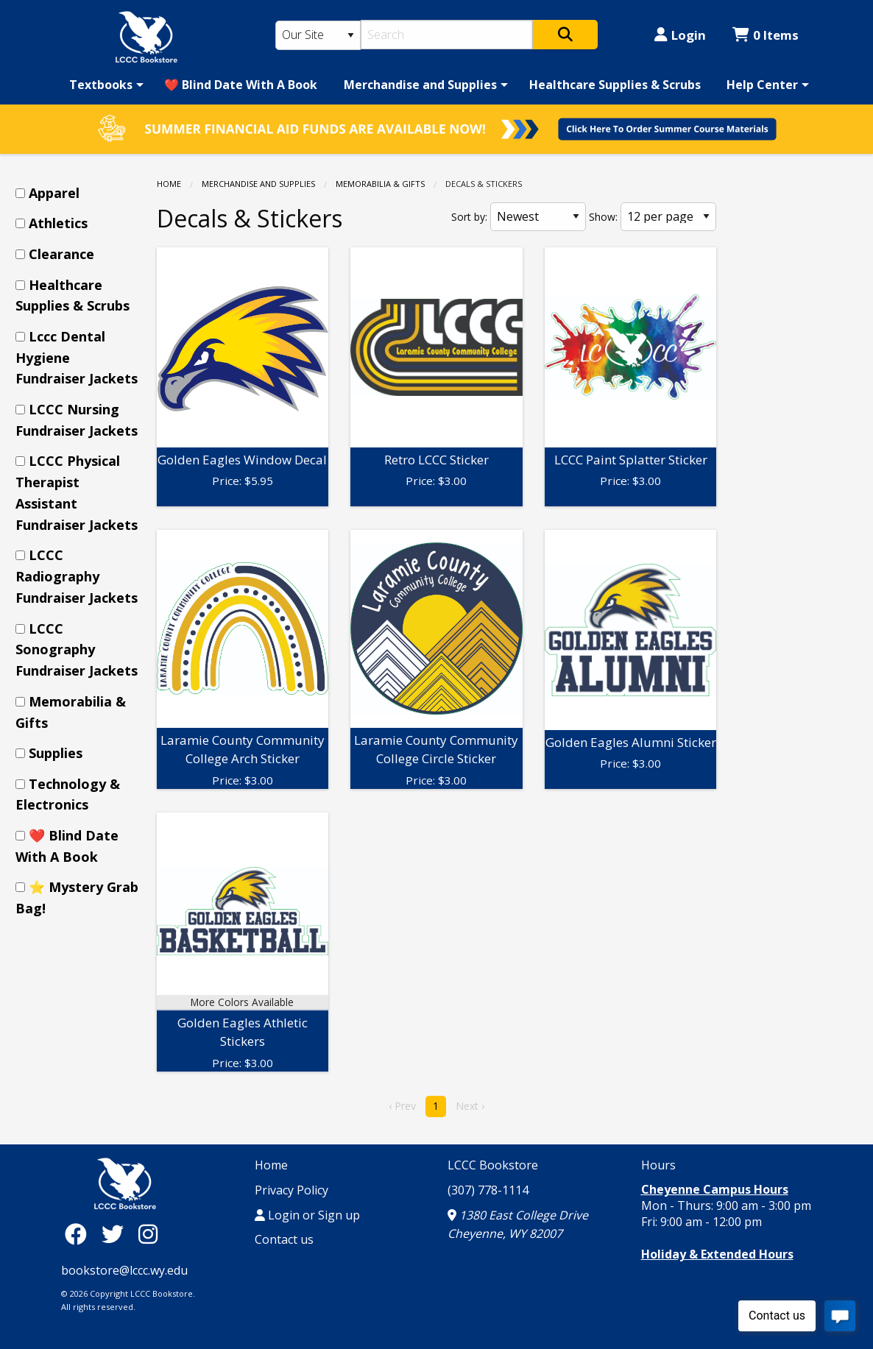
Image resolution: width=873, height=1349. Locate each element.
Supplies (55, 753)
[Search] (447, 34)
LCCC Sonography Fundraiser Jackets (76, 650)
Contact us (284, 1239)
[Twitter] (116, 1233)
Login (680, 34)
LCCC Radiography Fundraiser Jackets (76, 576)
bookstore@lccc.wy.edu (124, 1270)
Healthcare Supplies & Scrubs (615, 85)
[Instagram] (148, 1233)
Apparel (54, 193)
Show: (603, 217)
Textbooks (100, 85)
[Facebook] (79, 1233)
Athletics (58, 223)
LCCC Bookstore (493, 1165)
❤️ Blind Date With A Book (240, 85)
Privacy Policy (291, 1190)
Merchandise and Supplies (420, 85)
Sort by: (469, 217)
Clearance (61, 254)
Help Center (762, 85)
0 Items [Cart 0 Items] (765, 34)
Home (169, 183)
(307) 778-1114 (488, 1190)
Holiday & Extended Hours (717, 1254)
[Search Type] (318, 35)
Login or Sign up (307, 1215)
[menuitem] (103, 85)
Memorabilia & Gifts (380, 183)
